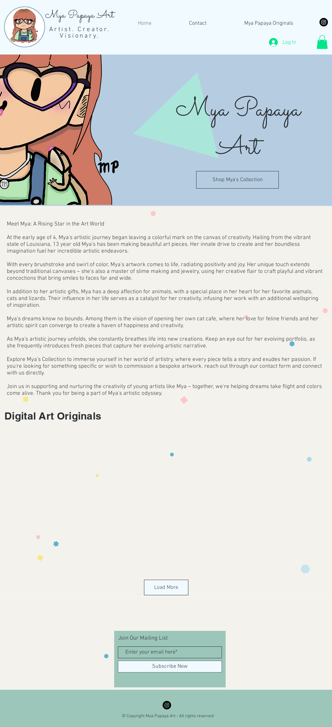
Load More (166, 587)
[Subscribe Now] (170, 666)
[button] (322, 42)
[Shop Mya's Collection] (237, 180)
